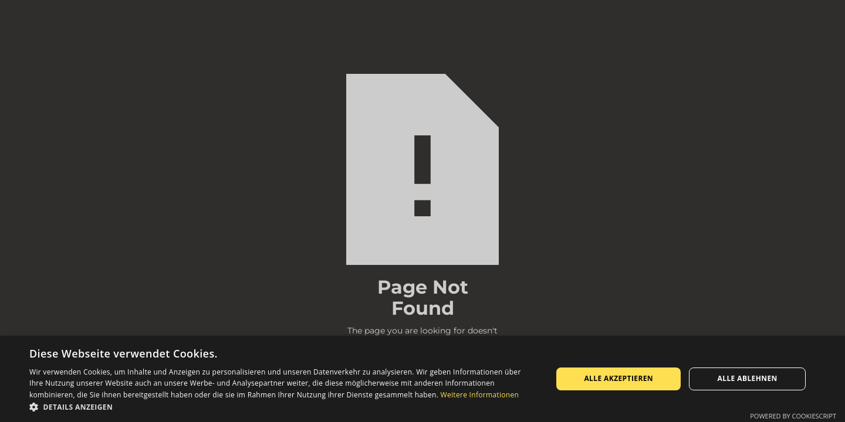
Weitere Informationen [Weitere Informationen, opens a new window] (480, 395)
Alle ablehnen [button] (748, 378)
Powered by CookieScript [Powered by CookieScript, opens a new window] (793, 415)
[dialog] (422, 379)
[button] (283, 407)
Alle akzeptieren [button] (618, 378)
